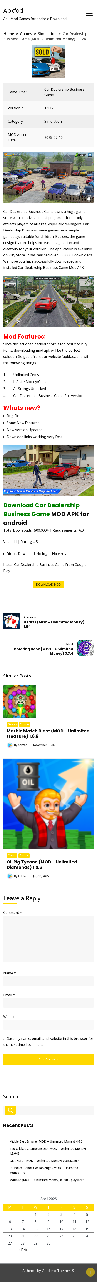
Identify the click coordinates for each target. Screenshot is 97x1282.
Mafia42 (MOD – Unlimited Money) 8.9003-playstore (46, 1180)
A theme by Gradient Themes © (48, 1270)
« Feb (22, 1249)
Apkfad (13, 11)
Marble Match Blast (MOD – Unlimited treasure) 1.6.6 (48, 733)
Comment (12, 912)
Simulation (53, 121)
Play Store (16, 255)
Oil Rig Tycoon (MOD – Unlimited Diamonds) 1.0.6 (42, 864)
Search (10, 1096)
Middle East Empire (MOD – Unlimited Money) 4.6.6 (45, 1141)
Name (9, 973)
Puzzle (24, 724)
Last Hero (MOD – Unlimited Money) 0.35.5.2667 (44, 1160)
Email (9, 995)
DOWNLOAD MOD (48, 585)
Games (12, 724)
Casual (12, 855)
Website (10, 1016)
